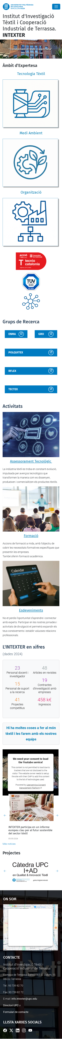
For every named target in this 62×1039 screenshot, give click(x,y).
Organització (31, 192)
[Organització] (31, 222)
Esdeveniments (31, 610)
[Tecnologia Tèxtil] (31, 103)
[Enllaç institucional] (31, 260)
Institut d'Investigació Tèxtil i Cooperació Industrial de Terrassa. (29, 25)
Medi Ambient (31, 133)
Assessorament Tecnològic (31, 461)
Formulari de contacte (15, 1011)
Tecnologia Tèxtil (31, 74)
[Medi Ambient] (31, 163)
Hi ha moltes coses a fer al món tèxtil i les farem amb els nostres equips (31, 733)
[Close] (56, 7)
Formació (31, 536)
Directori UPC (11, 1005)
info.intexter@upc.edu (24, 998)
